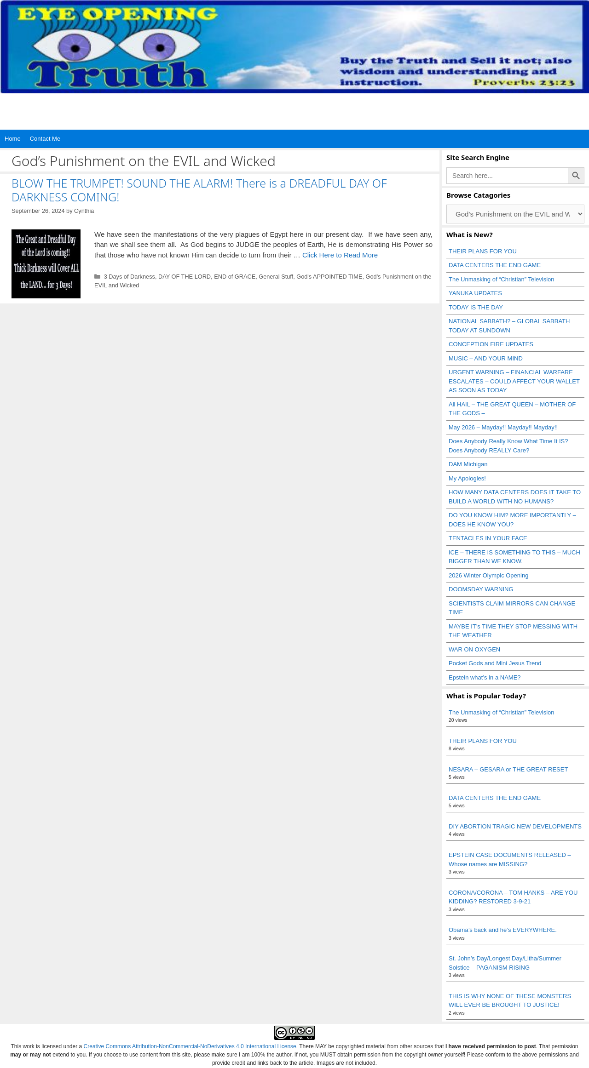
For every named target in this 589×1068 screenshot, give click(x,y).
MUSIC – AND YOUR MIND (486, 358)
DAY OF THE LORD (184, 276)
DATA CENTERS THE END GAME (495, 265)
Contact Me (45, 138)
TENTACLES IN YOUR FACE (488, 538)
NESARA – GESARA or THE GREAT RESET (508, 769)
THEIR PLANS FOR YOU (483, 251)
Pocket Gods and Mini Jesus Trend (495, 663)
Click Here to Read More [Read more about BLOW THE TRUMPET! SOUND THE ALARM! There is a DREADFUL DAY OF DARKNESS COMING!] (340, 255)
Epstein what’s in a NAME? (485, 677)
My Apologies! (467, 478)
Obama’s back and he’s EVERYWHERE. (503, 929)
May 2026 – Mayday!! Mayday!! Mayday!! (503, 427)
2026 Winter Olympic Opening (488, 575)
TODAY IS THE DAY (476, 307)
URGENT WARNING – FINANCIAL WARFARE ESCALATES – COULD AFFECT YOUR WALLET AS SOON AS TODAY (514, 381)
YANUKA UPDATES (475, 293)
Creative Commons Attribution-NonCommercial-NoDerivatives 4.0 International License (190, 1046)
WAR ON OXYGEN (474, 649)
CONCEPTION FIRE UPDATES (491, 344)
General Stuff (276, 276)
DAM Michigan (468, 464)
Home (13, 138)
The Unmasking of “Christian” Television (501, 279)
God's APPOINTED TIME (329, 276)
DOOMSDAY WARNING (481, 589)
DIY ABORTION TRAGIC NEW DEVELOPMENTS (515, 826)
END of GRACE (234, 276)
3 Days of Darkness (129, 276)
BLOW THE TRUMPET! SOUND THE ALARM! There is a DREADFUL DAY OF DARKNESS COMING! (199, 190)
